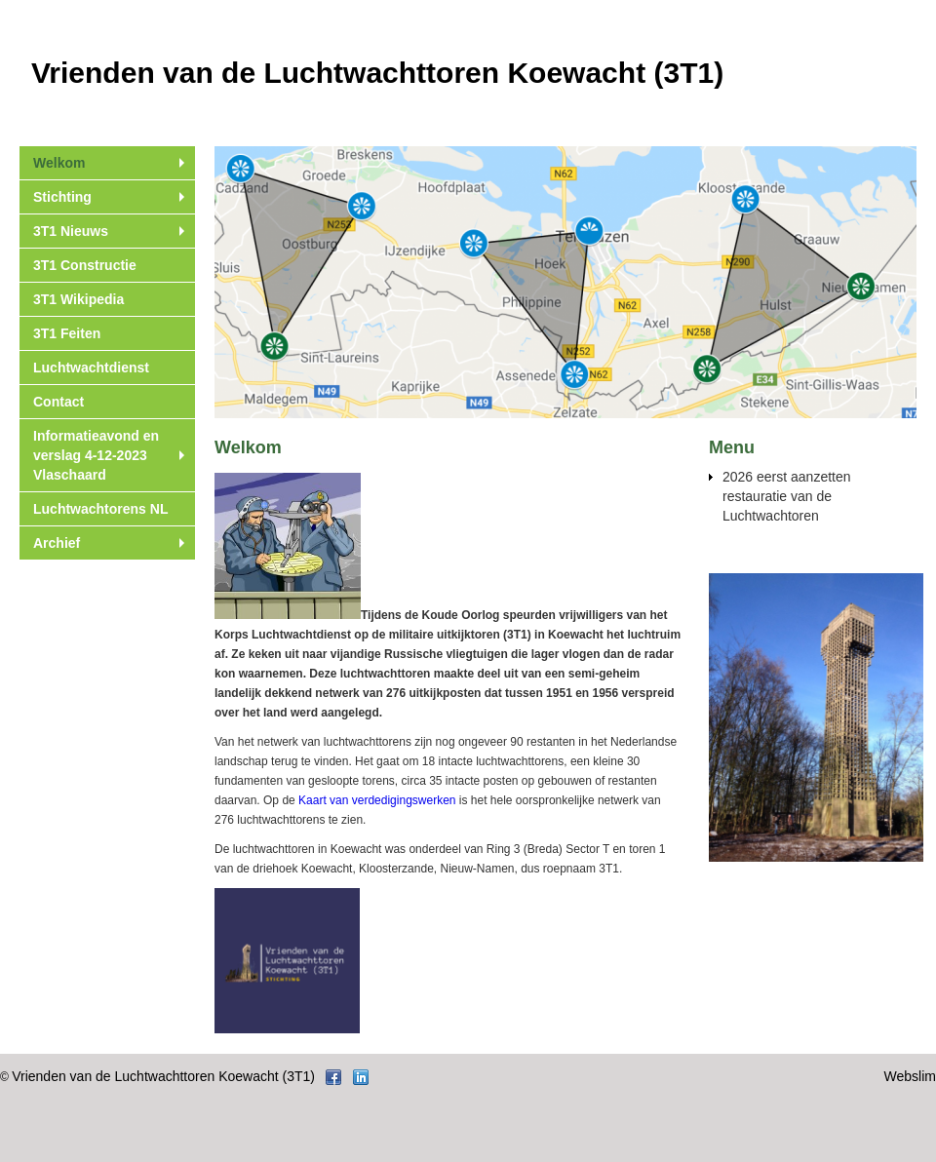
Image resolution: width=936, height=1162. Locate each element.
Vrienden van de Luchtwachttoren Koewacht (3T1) (163, 1076)
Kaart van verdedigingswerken (376, 800)
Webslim (910, 1076)
